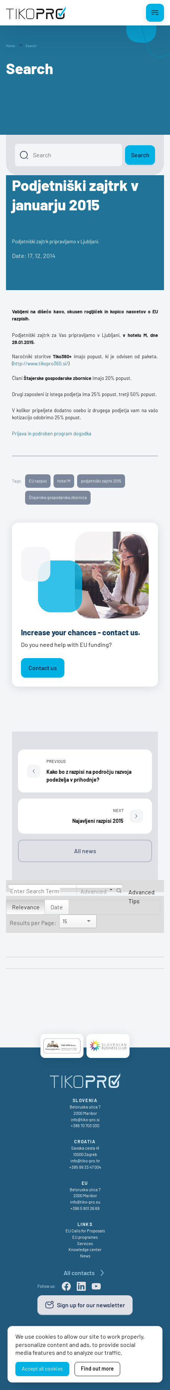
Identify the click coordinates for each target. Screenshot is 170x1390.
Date (57, 906)
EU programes (85, 1237)
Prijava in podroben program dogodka (51, 434)
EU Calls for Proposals (85, 1230)
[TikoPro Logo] (36, 12)
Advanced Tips (141, 896)
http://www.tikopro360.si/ (40, 363)
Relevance (26, 906)
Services (85, 1243)
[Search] (68, 155)
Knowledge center (85, 1249)
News (85, 1255)
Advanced (94, 891)
